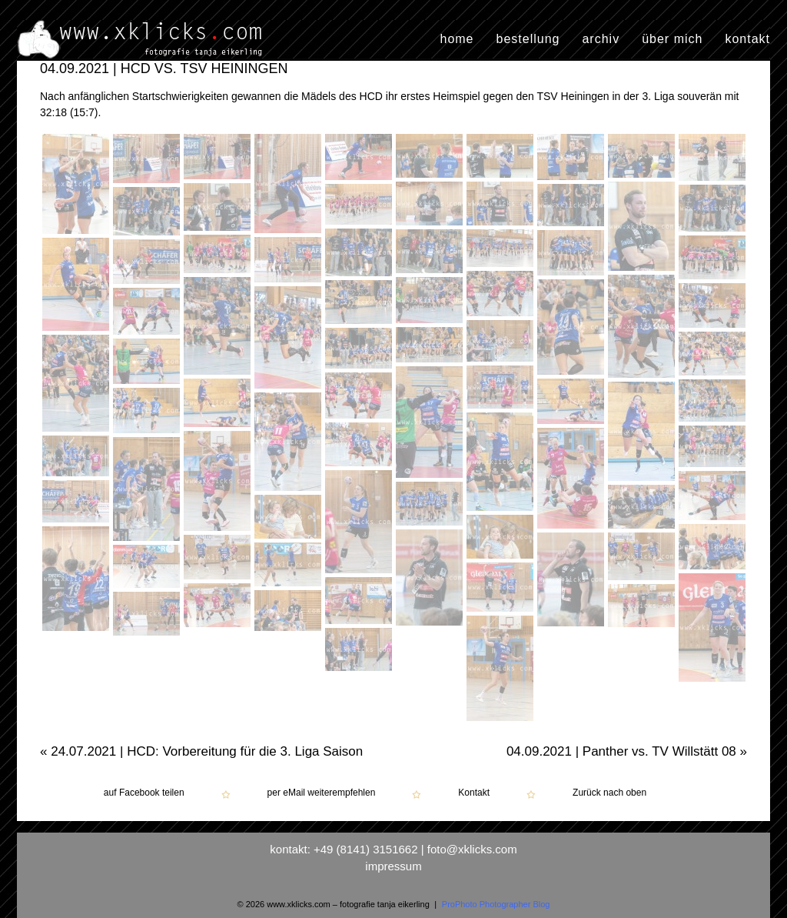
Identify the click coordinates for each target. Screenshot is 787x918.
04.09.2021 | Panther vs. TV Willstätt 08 (626, 751)
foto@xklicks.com (472, 849)
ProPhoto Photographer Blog (496, 904)
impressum (393, 866)
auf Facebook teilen (144, 792)
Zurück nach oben (609, 792)
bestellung (528, 39)
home (456, 39)
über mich (672, 39)
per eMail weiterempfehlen (321, 792)
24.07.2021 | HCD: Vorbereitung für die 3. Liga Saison (201, 751)
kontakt (747, 39)
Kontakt (474, 792)
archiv (600, 39)
